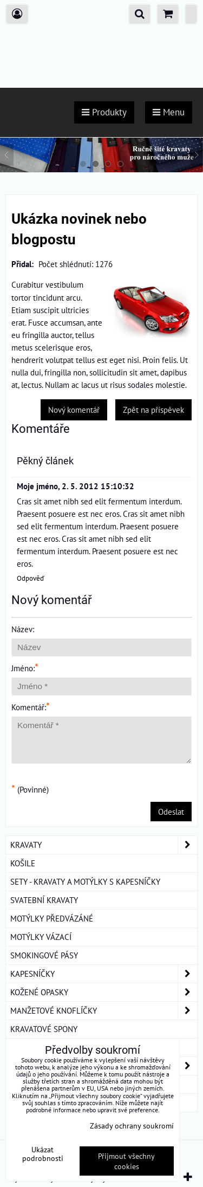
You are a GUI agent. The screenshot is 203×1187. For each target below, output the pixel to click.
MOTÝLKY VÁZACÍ (40, 936)
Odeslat (171, 811)
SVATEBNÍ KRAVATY (44, 899)
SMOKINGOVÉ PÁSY (44, 955)
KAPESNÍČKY (103, 974)
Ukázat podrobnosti (42, 1154)
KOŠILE (22, 863)
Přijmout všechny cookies (126, 1161)
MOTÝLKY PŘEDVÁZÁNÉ (51, 918)
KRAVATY (103, 845)
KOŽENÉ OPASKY (103, 992)
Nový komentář (74, 409)
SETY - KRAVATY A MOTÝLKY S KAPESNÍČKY (85, 881)
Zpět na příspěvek (153, 409)
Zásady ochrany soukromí (132, 1125)
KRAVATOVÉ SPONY (43, 1028)
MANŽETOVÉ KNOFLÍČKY (103, 1011)
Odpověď (30, 578)
